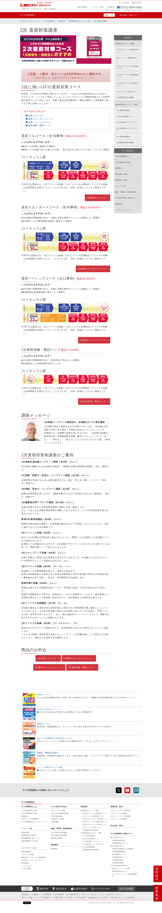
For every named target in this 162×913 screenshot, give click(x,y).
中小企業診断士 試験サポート (126, 198)
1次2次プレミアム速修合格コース (127, 50)
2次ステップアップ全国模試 (121, 816)
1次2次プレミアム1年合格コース (127, 84)
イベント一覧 (120, 186)
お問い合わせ (36, 9)
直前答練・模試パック (39, 125)
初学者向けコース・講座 (124, 43)
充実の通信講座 (56, 816)
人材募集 (34, 894)
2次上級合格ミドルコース (126, 122)
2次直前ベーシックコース (93, 340)
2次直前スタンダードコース (91, 268)
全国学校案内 (82, 7)
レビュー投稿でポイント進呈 (50, 767)
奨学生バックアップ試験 (121, 868)
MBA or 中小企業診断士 (30, 819)
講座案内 (61, 21)
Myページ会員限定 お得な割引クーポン (54, 738)
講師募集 (118, 204)
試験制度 (24, 816)
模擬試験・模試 (121, 174)
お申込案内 (46, 897)
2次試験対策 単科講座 (125, 142)
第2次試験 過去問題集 (59, 835)
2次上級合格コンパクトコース (127, 129)
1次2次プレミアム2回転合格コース (127, 76)
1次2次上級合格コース (125, 116)
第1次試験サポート (117, 837)
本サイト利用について (30, 897)
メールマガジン (27, 866)
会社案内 (25, 894)
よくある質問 (26, 869)
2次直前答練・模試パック (93, 401)
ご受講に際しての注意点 (63, 897)
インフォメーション (123, 210)
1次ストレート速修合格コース (127, 59)
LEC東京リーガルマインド (30, 21)
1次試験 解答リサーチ (120, 843)
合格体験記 (55, 822)
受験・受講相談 (50, 9)
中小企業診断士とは (123, 156)
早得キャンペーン (45, 694)
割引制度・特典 (121, 180)
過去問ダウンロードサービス (31, 860)
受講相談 (156, 893)
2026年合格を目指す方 (119, 865)
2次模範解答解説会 (119, 851)
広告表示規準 (73, 894)
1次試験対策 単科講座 (125, 97)
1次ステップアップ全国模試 (121, 810)
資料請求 (111, 7)
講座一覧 (109, 15)
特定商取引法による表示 (98, 897)
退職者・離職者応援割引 (48, 752)
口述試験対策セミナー (120, 857)
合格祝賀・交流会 (57, 819)
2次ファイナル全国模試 (119, 819)
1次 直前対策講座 (123, 110)
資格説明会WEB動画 (28, 835)
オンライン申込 (97, 7)
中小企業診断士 (28, 15)
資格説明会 (25, 832)
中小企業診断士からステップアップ (34, 822)
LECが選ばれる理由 (123, 162)
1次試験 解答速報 (118, 840)
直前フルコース (36, 115)
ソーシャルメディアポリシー (112, 894)
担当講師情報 (26, 852)
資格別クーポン (44, 723)
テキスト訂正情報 (27, 854)
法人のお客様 (124, 3)
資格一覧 (25, 9)
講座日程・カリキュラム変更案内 (33, 857)
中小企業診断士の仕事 (29, 810)
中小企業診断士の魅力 (29, 813)
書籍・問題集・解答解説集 (125, 192)
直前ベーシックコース (39, 122)
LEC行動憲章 (46, 894)
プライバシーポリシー (89, 894)
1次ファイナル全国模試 (119, 813)
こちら (87, 187)
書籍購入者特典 (56, 838)
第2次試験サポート (117, 846)
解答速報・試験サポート (130, 15)
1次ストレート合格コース (126, 91)
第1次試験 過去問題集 (59, 832)
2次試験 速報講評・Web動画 (122, 849)
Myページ (136, 3)
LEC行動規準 (59, 894)
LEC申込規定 (81, 897)
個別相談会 (25, 863)
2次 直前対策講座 (123, 137)
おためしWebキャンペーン (49, 709)
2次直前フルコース (96, 197)
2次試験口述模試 (118, 863)
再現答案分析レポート (120, 871)
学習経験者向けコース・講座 (79, 21)
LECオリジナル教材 (58, 810)
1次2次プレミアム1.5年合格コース (127, 67)
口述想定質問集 (117, 860)
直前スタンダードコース (40, 118)
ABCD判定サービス (119, 854)
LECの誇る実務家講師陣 (60, 813)
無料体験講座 (30, 838)
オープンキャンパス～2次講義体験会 (124, 875)
